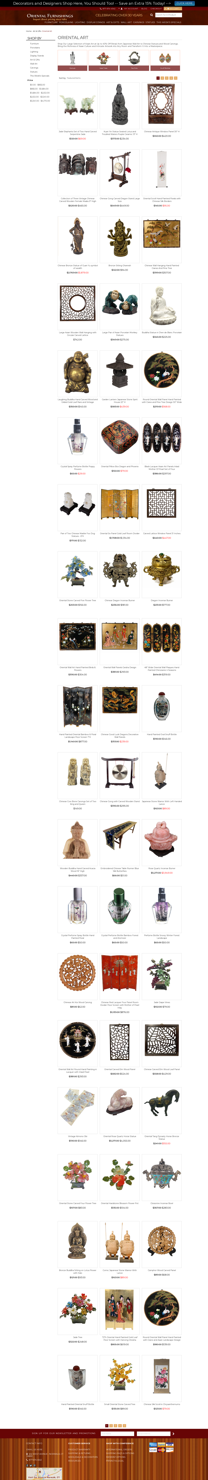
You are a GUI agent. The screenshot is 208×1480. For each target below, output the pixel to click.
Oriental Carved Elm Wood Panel (119, 1069)
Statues (150, 22)
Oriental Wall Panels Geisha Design (119, 667)
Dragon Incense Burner (162, 600)
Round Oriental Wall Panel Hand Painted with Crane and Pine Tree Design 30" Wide (162, 400)
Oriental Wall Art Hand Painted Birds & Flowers (78, 668)
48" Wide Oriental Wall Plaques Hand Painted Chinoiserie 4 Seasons (161, 668)
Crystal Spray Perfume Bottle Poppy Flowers (78, 467)
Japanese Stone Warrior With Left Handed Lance (162, 802)
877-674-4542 (107, 9)
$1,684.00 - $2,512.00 (40, 93)
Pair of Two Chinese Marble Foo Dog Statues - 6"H (78, 534)
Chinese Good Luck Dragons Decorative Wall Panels (119, 735)
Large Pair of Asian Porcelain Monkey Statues (119, 333)
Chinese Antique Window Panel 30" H (162, 131)
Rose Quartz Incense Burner (161, 868)
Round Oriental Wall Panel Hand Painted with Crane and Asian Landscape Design (162, 1338)
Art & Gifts (112, 22)
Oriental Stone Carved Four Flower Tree (77, 1203)
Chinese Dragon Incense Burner (120, 600)
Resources (74, 1461)
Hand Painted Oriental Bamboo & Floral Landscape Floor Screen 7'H (77, 735)
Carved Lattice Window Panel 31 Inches (161, 533)
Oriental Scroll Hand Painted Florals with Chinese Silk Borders (162, 199)
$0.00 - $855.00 (37, 85)
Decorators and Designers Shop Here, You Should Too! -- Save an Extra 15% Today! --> (104, 3)
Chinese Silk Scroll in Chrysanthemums (162, 1404)
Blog (144, 9)
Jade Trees (103, 68)
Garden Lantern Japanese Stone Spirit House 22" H (120, 400)
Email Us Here (34, 1449)
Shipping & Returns (79, 1453)
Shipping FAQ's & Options (120, 1453)
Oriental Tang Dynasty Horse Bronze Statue (162, 1137)
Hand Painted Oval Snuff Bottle (162, 734)
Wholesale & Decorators (83, 1457)
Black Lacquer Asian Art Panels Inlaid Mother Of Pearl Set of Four (162, 467)
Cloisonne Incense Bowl (162, 1203)
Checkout (156, 9)
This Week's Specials (169, 22)
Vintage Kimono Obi (77, 1136)
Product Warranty (79, 1449)
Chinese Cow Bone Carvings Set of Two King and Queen (77, 802)
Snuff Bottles (165, 68)
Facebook (27, 1465)
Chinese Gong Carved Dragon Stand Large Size (120, 199)
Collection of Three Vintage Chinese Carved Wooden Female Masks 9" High (77, 199)
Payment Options (115, 1457)
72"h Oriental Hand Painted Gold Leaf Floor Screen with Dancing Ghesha (119, 1338)
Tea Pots (134, 68)
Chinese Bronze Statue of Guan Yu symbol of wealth (78, 266)
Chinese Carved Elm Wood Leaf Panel (162, 1069)
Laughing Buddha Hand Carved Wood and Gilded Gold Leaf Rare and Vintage (78, 400)
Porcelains (66, 22)
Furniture (51, 22)
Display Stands (96, 22)
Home (29, 31)
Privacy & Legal (115, 1461)
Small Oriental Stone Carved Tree (119, 1404)
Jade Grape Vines (162, 1002)
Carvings (138, 22)
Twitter (31, 1465)
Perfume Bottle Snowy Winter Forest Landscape (161, 936)
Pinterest (34, 1465)
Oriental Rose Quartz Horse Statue (119, 1136)
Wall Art (126, 22)
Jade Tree (77, 1337)
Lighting (80, 22)
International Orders (119, 1449)
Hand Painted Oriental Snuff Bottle (77, 1404)
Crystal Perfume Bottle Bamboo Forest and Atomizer (119, 936)
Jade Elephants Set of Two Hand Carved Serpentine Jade (78, 132)
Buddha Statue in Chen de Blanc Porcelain (162, 332)
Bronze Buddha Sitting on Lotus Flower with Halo (77, 1271)
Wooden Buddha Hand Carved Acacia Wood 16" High (77, 869)
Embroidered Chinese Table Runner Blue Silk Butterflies (120, 869)
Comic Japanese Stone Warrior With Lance (120, 1271)
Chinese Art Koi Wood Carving (78, 1002)
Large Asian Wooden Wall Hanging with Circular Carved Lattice (77, 333)
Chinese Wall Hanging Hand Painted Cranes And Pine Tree (162, 266)
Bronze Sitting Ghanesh (120, 265)
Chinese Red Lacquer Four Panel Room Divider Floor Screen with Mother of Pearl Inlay (119, 1005)
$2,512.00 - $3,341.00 (39, 97)
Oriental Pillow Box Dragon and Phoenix (119, 466)
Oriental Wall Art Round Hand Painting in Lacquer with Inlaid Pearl (77, 1070)
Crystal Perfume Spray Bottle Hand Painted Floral (77, 936)
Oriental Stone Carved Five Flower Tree (77, 600)
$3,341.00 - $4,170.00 (40, 101)
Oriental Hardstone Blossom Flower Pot (119, 1203)
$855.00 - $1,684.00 (39, 89)
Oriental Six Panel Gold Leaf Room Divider (120, 533)
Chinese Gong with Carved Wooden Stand (120, 801)
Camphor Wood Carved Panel (162, 1270)
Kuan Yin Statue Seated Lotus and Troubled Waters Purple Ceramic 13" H (120, 132)
